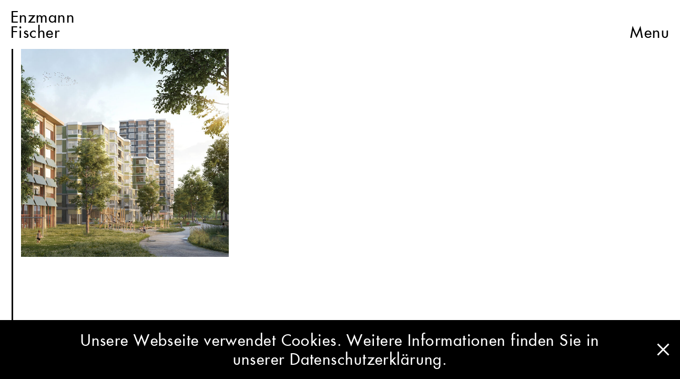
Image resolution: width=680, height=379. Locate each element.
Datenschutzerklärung (366, 359)
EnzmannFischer (43, 24)
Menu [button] (649, 24)
